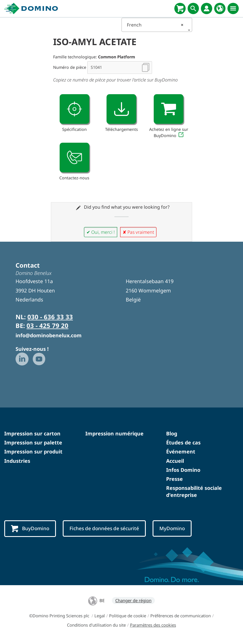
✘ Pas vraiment (138, 232)
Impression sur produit (33, 451)
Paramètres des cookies (153, 625)
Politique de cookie (127, 615)
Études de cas (183, 442)
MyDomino (172, 528)
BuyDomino (30, 528)
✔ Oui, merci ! (100, 232)
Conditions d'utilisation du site (96, 625)
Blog (171, 433)
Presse (174, 478)
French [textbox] (155, 25)
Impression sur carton (32, 433)
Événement (180, 451)
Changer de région (133, 600)
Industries (17, 460)
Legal (99, 615)
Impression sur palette (33, 442)
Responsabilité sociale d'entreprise (194, 491)
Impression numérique (114, 433)
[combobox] (157, 25)
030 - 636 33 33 (50, 316)
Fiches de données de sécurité (104, 528)
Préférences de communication (180, 615)
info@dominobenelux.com (49, 335)
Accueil (175, 460)
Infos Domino (183, 469)
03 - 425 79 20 (47, 325)
